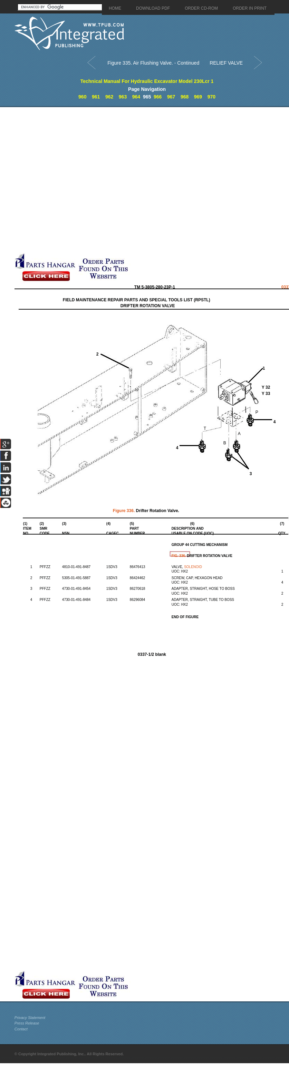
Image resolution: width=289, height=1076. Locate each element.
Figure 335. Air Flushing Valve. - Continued (153, 63)
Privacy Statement (30, 1018)
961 (96, 97)
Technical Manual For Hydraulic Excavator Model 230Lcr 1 (147, 81)
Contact (21, 1029)
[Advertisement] (80, 180)
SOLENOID (193, 567)
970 (211, 97)
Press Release (27, 1023)
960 (82, 97)
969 (198, 97)
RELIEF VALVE (226, 63)
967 (171, 97)
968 (185, 97)
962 (109, 97)
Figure (124, 510)
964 (136, 97)
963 (123, 97)
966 (158, 97)
